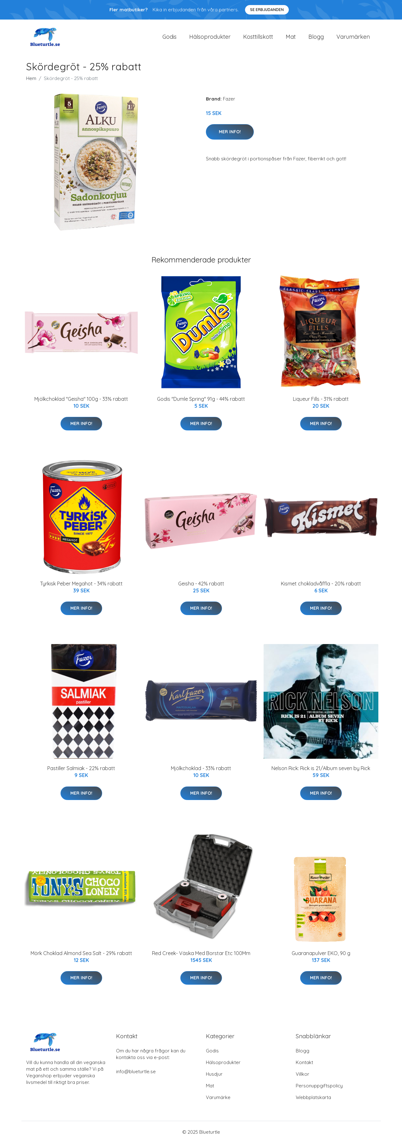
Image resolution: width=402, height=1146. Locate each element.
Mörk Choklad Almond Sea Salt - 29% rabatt (81, 956)
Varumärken (353, 38)
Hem (31, 81)
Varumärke (218, 1100)
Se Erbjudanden (267, 9)
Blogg (316, 38)
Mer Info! (230, 135)
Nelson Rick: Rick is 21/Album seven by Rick (320, 772)
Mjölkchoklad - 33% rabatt (201, 772)
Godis (169, 38)
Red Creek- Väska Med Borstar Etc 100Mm (201, 956)
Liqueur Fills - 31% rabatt (321, 402)
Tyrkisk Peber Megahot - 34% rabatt (81, 587)
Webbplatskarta (313, 1100)
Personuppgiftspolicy (319, 1089)
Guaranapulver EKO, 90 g (321, 956)
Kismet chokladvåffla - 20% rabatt (321, 587)
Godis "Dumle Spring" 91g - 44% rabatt (201, 402)
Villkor (302, 1077)
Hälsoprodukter (209, 38)
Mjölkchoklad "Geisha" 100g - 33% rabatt (81, 402)
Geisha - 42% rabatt (201, 587)
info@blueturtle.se (136, 1075)
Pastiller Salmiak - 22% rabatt (81, 772)
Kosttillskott (258, 38)
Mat (291, 38)
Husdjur (214, 1077)
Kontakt (304, 1065)
